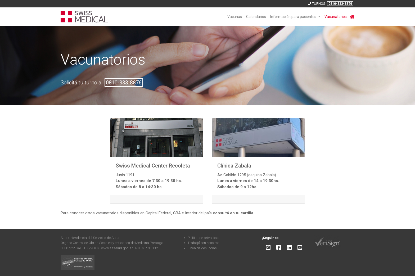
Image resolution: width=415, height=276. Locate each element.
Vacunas (234, 17)
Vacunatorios (335, 17)
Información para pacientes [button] (293, 17)
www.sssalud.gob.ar (117, 248)
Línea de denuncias (202, 248)
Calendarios (256, 17)
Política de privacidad (204, 238)
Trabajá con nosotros (203, 243)
